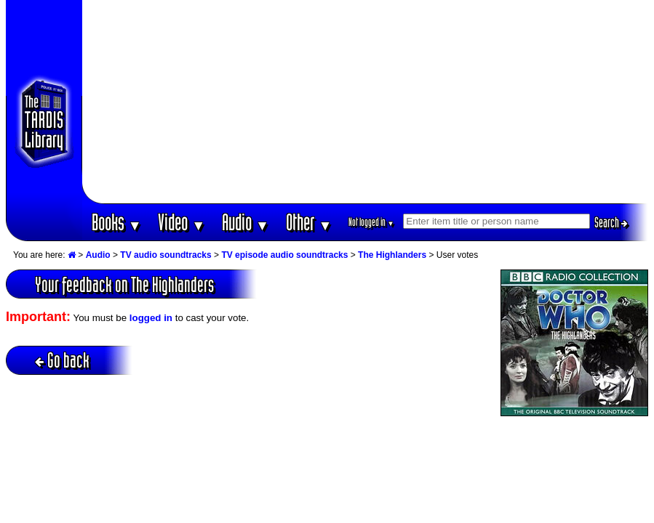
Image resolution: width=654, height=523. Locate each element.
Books (117, 222)
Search (611, 222)
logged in (150, 317)
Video (181, 222)
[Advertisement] (365, 101)
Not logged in (371, 222)
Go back (62, 360)
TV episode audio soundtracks (284, 255)
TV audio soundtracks (165, 255)
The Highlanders (392, 255)
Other (309, 222)
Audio (245, 222)
